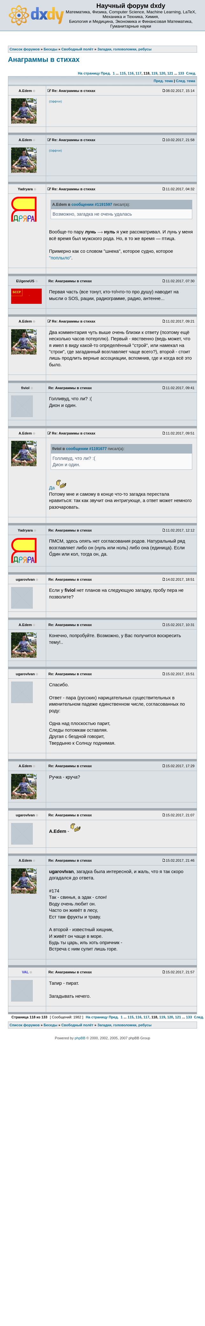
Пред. (106, 73)
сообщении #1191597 (91, 204)
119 (155, 73)
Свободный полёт (77, 1025)
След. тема (185, 81)
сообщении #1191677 (86, 449)
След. (191, 73)
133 (181, 73)
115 (123, 73)
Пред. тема (163, 81)
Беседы (50, 1025)
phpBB (80, 1038)
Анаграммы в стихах (44, 59)
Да (52, 487)
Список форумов (25, 1025)
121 (170, 73)
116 (131, 73)
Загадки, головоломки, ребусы (124, 1025)
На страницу (89, 73)
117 (139, 73)
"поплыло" (60, 257)
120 (162, 73)
